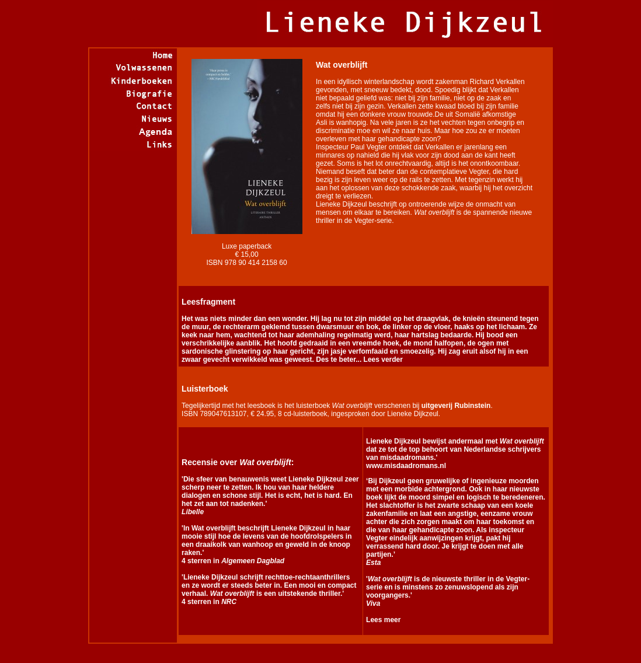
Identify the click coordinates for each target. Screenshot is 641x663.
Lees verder (382, 359)
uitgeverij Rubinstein (456, 406)
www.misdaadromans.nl (406, 466)
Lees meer (383, 620)
